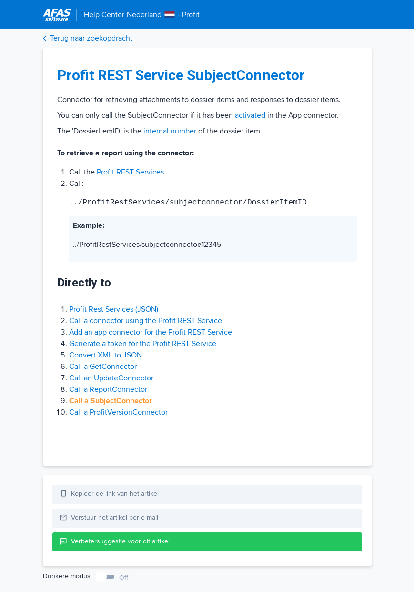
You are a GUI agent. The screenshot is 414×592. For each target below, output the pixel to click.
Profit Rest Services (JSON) (113, 309)
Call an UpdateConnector (111, 378)
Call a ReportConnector (108, 389)
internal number (169, 131)
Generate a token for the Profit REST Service (142, 343)
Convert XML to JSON (105, 355)
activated (250, 115)
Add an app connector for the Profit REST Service (150, 332)
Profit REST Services (130, 172)
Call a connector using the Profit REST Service (145, 321)
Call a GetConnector (103, 366)
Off (123, 577)
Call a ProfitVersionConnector (118, 412)
